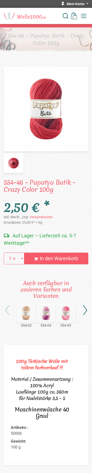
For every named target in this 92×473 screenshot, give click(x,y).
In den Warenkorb (56, 258)
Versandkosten (41, 217)
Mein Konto (76, 4)
